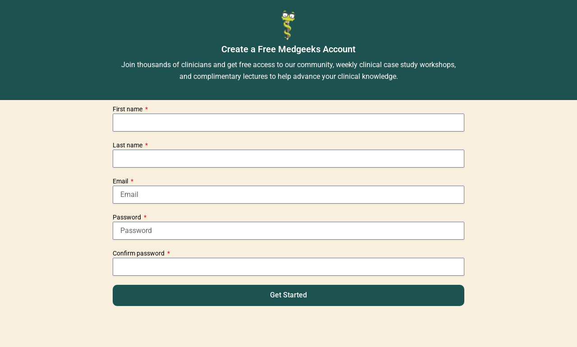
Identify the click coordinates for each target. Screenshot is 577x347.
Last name (128, 145)
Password (127, 217)
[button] (288, 295)
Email (121, 181)
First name (128, 109)
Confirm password (139, 253)
